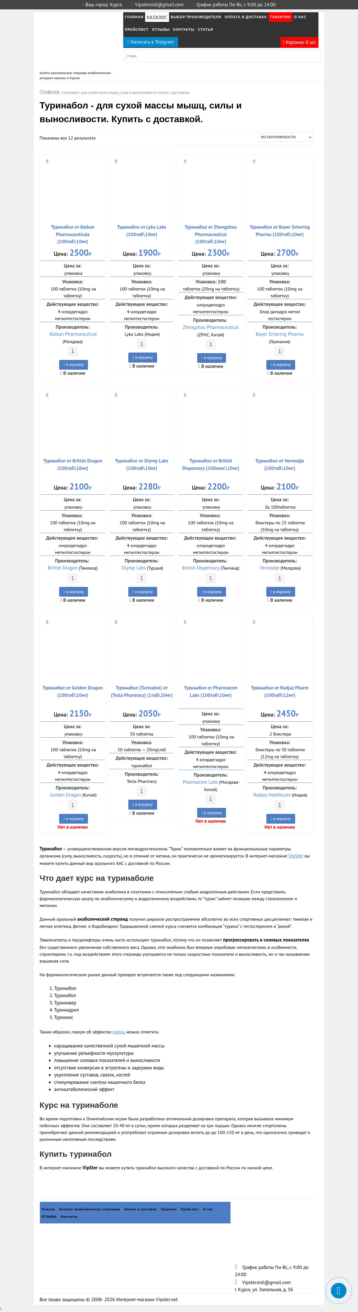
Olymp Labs (134, 568)
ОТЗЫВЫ (161, 30)
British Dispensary (200, 568)
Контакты (183, 30)
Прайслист (137, 30)
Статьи (205, 30)
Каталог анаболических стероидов (89, 1209)
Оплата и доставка (140, 1209)
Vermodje (269, 568)
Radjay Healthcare (272, 795)
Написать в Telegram (150, 42)
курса (118, 1032)
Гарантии (280, 17)
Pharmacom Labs (200, 782)
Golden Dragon (65, 795)
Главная (134, 17)
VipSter (295, 856)
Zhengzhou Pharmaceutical (211, 327)
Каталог (157, 17)
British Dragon (62, 568)
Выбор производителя (196, 17)
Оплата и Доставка (246, 17)
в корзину (73, 364)
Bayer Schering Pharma (280, 334)
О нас (300, 17)
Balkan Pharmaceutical (73, 334)
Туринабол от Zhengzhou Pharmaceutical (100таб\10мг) (211, 234)
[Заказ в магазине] (285, 137)
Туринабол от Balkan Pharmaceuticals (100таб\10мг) (72, 234)
